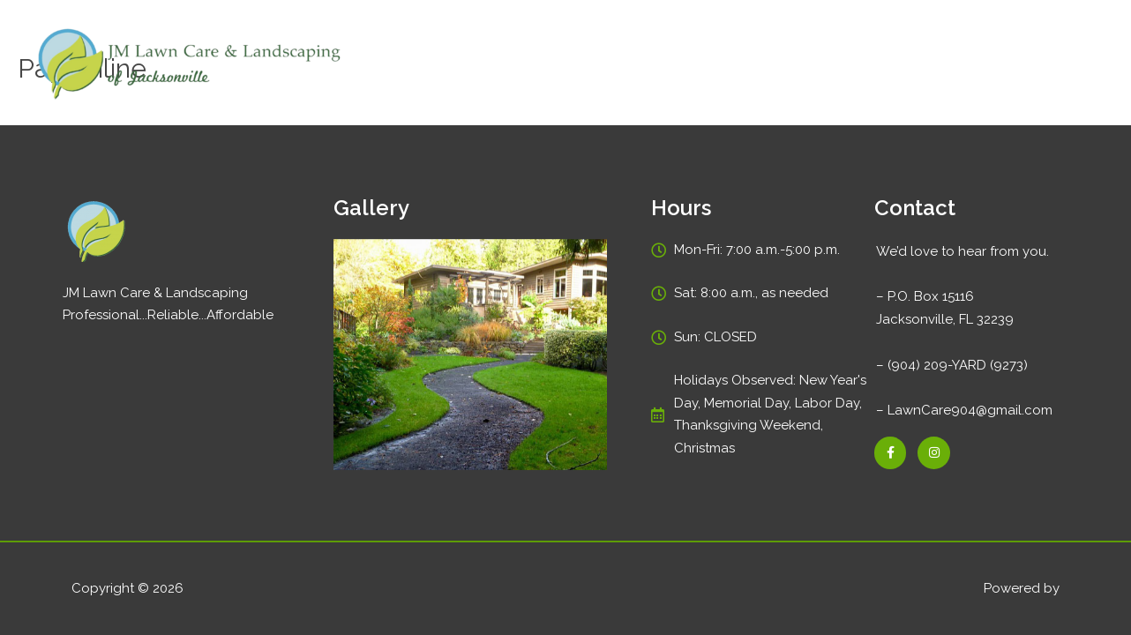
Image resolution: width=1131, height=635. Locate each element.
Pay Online (843, 64)
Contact (1056, 64)
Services (757, 64)
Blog (989, 64)
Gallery (925, 64)
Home (686, 64)
